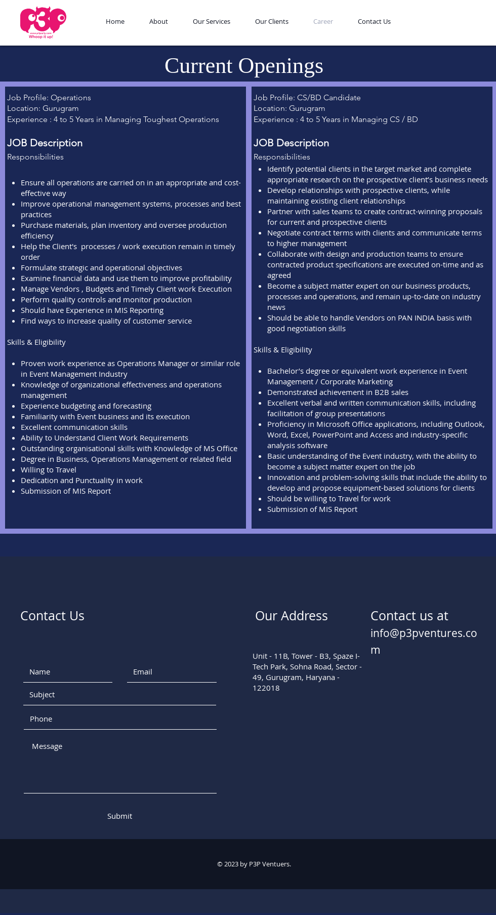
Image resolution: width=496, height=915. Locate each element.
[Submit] (119, 816)
